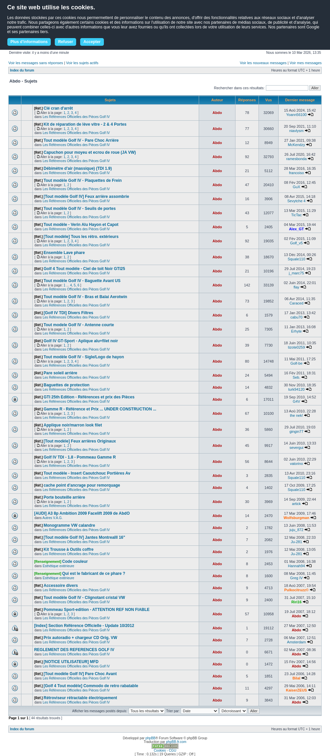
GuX (296, 187)
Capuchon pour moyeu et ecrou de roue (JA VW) (90, 152)
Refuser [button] (65, 41)
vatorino (296, 464)
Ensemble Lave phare (64, 252)
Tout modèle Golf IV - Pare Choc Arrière (81, 140)
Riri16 (296, 602)
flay (296, 287)
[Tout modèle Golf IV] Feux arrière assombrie (86, 196)
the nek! (296, 415)
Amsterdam (296, 642)
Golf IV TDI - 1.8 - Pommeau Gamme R (80, 457)
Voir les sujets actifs (82, 63)
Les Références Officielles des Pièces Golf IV (76, 117)
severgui (297, 448)
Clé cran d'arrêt (58, 108)
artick (296, 504)
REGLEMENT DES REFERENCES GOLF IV (74, 649)
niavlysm (296, 131)
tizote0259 (296, 347)
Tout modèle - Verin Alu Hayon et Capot (81, 224)
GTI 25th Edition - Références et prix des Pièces (89, 397)
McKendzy (296, 145)
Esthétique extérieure (58, 566)
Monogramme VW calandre (69, 525)
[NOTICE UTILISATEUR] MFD (71, 661)
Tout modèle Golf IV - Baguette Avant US (82, 280)
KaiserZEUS (296, 690)
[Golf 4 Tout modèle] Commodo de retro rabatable (91, 685)
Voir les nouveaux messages (263, 63)
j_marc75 (296, 273)
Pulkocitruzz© (296, 590)
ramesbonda (296, 159)
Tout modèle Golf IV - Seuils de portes (80, 208)
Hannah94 (296, 566)
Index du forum (22, 70)
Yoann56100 (296, 115)
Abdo (217, 113)
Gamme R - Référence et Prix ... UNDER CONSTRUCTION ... (100, 409)
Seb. (296, 377)
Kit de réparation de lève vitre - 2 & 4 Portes (85, 124)
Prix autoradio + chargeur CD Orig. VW (80, 637)
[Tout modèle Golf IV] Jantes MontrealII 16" (84, 537)
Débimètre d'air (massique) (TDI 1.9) (78, 168)
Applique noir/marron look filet (73, 425)
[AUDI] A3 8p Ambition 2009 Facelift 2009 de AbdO (82, 513)
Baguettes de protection (67, 385)
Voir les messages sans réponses (35, 63)
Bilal (296, 678)
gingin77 (297, 431)
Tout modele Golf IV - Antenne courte (79, 325)
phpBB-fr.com (176, 742)
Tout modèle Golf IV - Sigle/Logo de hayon (84, 357)
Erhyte (296, 331)
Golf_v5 (296, 243)
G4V (296, 401)
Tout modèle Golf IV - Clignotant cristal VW (84, 597)
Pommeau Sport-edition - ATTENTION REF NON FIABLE (97, 609)
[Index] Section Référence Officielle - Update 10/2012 (84, 625)
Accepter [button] (92, 41)
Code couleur (75, 561)
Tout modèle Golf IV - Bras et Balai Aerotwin (85, 296)
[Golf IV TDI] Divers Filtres (69, 312)
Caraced (297, 303)
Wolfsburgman (296, 518)
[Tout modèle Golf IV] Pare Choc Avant (80, 673)
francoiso (296, 173)
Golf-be (296, 363)
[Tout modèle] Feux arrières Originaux (80, 441)
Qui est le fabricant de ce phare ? (93, 573)
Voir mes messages (306, 63)
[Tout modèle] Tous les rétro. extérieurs (81, 236)
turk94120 (296, 389)
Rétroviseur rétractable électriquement (80, 698)
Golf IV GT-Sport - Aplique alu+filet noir (81, 341)
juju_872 (297, 530)
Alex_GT (296, 229)
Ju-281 (296, 542)
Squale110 (296, 259)
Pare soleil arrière (60, 373)
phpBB (150, 738)
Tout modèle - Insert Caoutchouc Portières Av (87, 473)
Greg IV (296, 578)
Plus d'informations (29, 41)
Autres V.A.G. (52, 518)
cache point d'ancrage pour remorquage (82, 485)
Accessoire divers (61, 585)
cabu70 (296, 317)
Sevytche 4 (296, 201)
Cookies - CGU (165, 750)
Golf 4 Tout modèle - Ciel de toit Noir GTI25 (84, 268)
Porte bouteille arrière (64, 497)
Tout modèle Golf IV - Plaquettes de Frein (83, 180)
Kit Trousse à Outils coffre (69, 549)
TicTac (296, 215)
